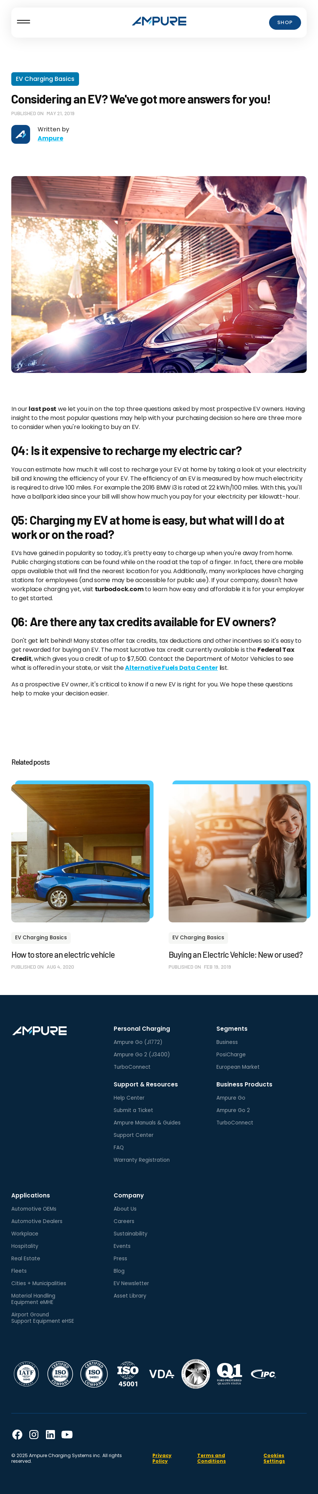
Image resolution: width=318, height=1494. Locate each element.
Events (122, 1246)
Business (227, 1042)
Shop (285, 22)
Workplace (24, 1233)
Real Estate (25, 1258)
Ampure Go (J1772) (138, 1042)
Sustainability (131, 1233)
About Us (125, 1209)
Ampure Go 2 (233, 1110)
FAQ (119, 1147)
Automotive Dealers (36, 1221)
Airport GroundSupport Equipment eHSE (42, 1318)
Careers (124, 1221)
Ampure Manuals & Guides (147, 1122)
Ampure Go (230, 1097)
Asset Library (130, 1295)
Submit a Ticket (133, 1110)
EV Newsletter (131, 1283)
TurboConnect (132, 1067)
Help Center (129, 1097)
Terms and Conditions (211, 1458)
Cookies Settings (274, 1458)
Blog (119, 1271)
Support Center (134, 1135)
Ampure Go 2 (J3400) (142, 1054)
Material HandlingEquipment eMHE (33, 1299)
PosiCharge (231, 1054)
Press (120, 1258)
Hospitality (24, 1246)
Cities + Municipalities (38, 1283)
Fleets (19, 1271)
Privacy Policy (162, 1458)
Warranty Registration (142, 1160)
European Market (238, 1067)
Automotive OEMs (33, 1209)
